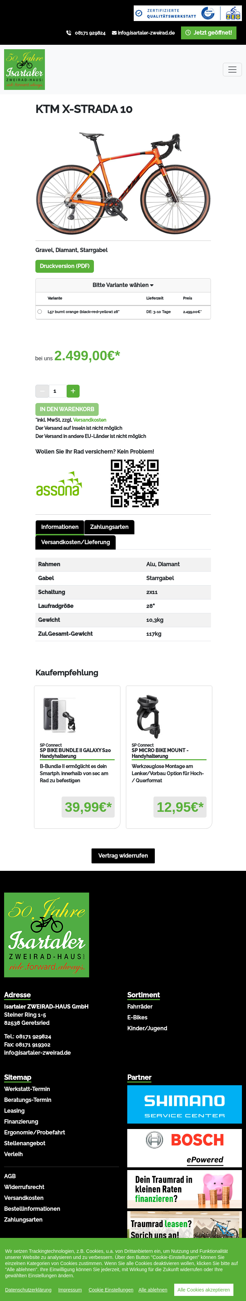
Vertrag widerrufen (123, 856)
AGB (10, 1176)
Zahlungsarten (109, 527)
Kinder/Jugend (147, 1028)
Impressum (70, 1290)
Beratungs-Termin (27, 1100)
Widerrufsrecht (24, 1187)
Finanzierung (21, 1121)
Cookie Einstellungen (110, 1290)
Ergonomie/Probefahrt (34, 1132)
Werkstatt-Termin (27, 1089)
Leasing (14, 1111)
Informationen (60, 527)
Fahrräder (139, 1006)
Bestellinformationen (32, 1209)
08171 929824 (90, 33)
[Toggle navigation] (232, 69)
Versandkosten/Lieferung (75, 542)
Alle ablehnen (152, 1290)
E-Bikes (137, 1017)
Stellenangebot (24, 1143)
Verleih (13, 1154)
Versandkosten (89, 420)
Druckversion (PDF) (64, 266)
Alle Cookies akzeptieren (204, 1290)
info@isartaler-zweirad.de (146, 33)
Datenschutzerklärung (28, 1290)
